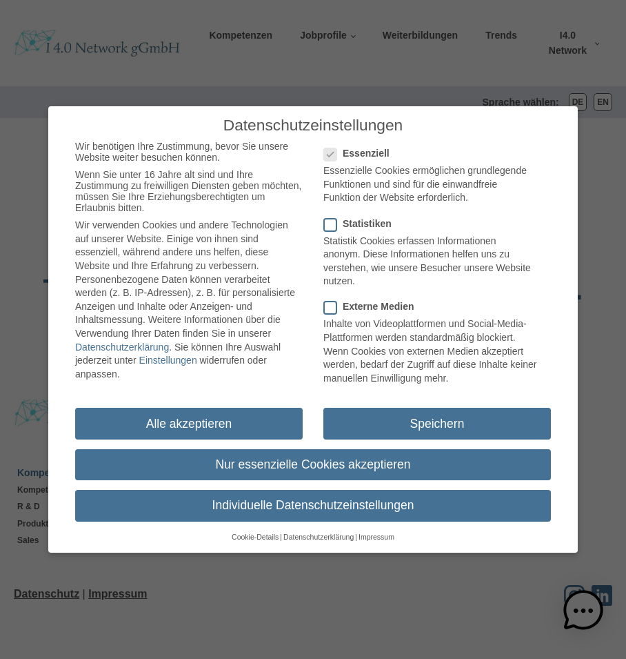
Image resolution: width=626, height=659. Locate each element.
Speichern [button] (437, 417)
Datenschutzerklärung (122, 340)
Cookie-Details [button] (255, 531)
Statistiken (362, 217)
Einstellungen (168, 354)
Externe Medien (373, 300)
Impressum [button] (376, 531)
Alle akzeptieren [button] (189, 417)
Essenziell (360, 147)
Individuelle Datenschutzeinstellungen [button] (313, 499)
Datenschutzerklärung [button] (318, 531)
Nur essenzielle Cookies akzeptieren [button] (312, 458)
